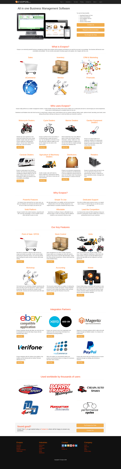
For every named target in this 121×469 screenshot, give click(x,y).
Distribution (42, 452)
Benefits (18, 448)
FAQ (85, 448)
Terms (85, 449)
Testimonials (19, 451)
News (63, 447)
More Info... (20, 147)
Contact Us (88, 2)
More (95, 2)
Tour (61, 2)
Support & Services (21, 449)
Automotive (42, 448)
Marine (40, 446)
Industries (69, 2)
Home (85, 445)
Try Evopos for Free (90, 35)
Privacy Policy (87, 451)
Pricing (81, 2)
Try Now (76, 2)
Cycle (40, 449)
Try (26, 429)
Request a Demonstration (90, 30)
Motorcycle (41, 445)
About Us (86, 446)
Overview (19, 445)
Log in (100, 2)
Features (19, 446)
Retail (40, 451)
